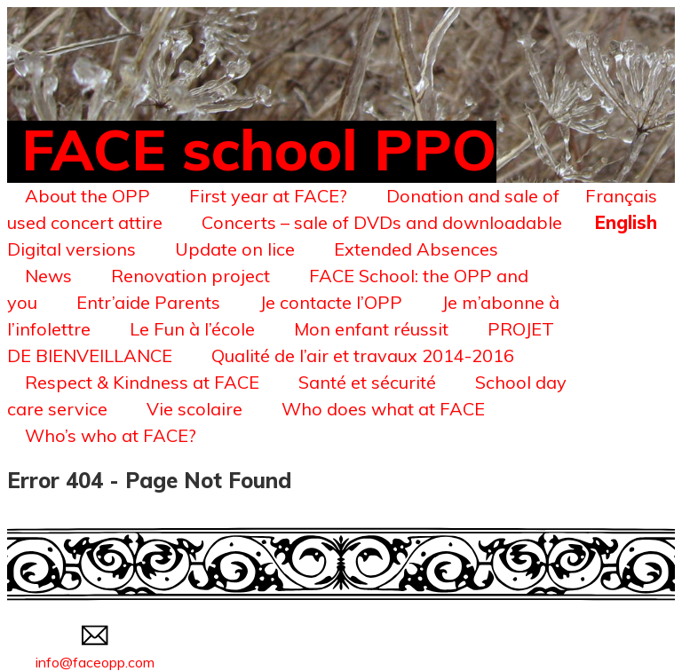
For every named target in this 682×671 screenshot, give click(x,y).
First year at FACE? (268, 196)
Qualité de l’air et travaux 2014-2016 (362, 355)
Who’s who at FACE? (110, 435)
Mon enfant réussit (371, 329)
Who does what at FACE (383, 409)
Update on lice (235, 249)
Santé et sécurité (367, 382)
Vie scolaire (194, 409)
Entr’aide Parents (148, 302)
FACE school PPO (258, 149)
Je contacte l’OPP (330, 302)
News (48, 275)
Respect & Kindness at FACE (142, 382)
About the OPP (87, 196)
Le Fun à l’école (192, 329)
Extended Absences (416, 249)
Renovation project (190, 275)
